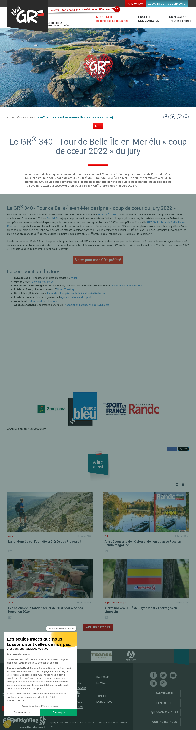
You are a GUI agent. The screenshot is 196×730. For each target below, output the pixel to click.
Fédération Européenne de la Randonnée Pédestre (76, 293)
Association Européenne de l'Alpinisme (87, 304)
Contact (54, 726)
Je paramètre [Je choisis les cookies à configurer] (22, 712)
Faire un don (135, 3)
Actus (32, 117)
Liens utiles (164, 703)
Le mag (101, 682)
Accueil (11, 117)
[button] (7, 724)
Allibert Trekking (65, 289)
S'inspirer (21, 117)
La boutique (156, 3)
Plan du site (85, 722)
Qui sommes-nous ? (164, 712)
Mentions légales (101, 722)
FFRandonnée (71, 722)
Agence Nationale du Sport (75, 297)
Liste (182, 484)
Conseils (102, 696)
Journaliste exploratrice (44, 301)
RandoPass (103, 677)
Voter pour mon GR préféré (98, 259)
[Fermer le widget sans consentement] (61, 628)
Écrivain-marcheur (42, 281)
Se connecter (177, 3)
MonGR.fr (52, 218)
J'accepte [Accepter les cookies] (59, 712)
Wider (74, 277)
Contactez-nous (164, 722)
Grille (177, 484)
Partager (172, 448)
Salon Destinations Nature (127, 285)
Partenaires (165, 693)
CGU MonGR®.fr (119, 722)
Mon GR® (27, 16)
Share (10, 550)
